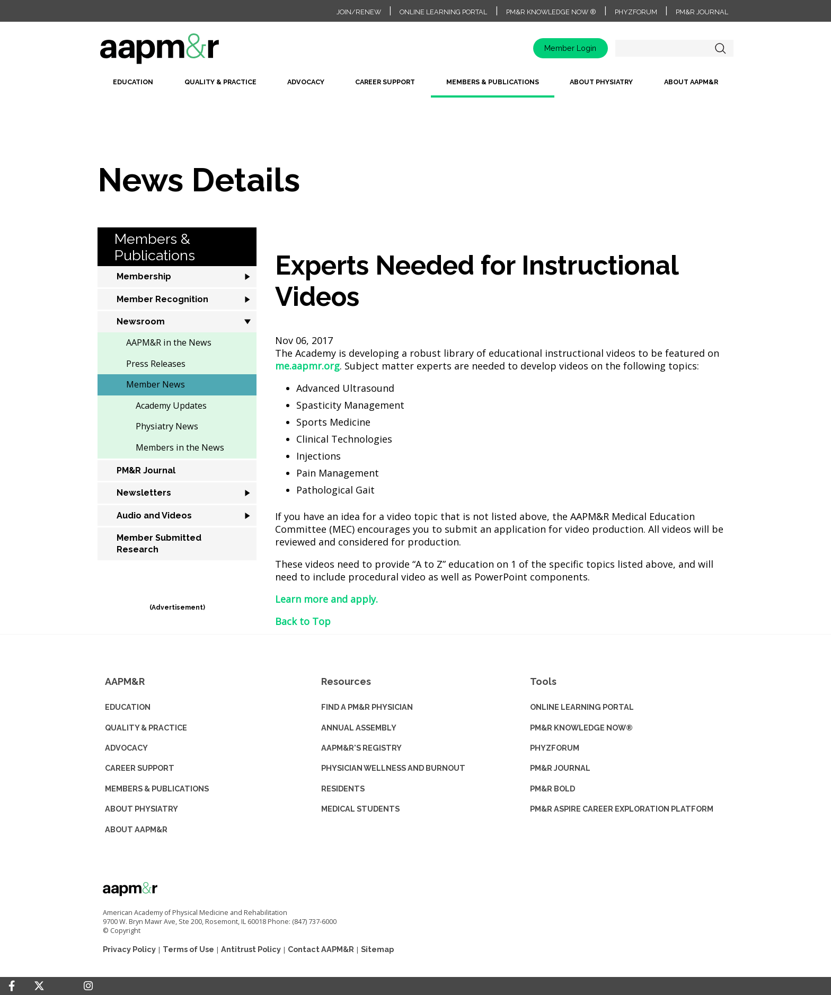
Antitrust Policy (251, 949)
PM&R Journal (702, 12)
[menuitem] (133, 86)
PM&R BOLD (552, 788)
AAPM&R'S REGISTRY (361, 747)
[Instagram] (88, 986)
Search (720, 48)
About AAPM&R (691, 82)
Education (133, 82)
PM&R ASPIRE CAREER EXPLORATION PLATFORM (621, 808)
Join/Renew (359, 12)
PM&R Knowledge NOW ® (551, 12)
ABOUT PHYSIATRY (141, 808)
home (193, 52)
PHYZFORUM (554, 747)
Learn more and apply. (326, 599)
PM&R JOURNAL (560, 767)
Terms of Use (188, 949)
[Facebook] (11, 986)
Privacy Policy (129, 949)
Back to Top (303, 621)
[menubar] (415, 86)
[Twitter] (39, 986)
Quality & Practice (220, 82)
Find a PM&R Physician (367, 706)
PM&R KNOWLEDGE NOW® (581, 727)
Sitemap (377, 949)
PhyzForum (636, 12)
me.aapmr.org (307, 365)
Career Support (385, 82)
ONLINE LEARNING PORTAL (582, 706)
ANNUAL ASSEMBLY (358, 727)
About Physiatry (601, 82)
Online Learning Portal (443, 12)
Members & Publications (492, 82)
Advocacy (305, 82)
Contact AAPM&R (321, 949)
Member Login (570, 47)
